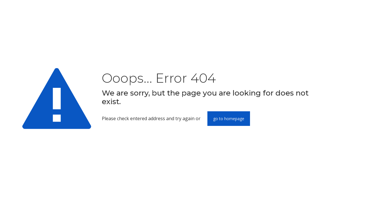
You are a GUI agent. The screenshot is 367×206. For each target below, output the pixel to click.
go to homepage (228, 118)
